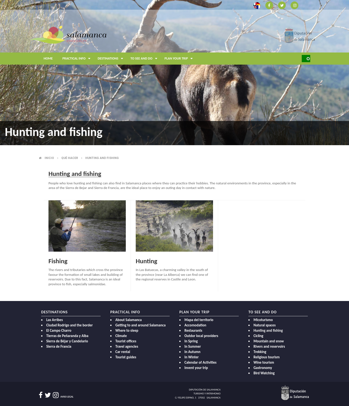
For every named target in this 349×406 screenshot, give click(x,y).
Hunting (146, 261)
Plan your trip (180, 59)
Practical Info (77, 59)
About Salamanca (128, 320)
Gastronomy (263, 368)
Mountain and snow (269, 341)
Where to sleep (126, 330)
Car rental (122, 352)
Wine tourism (264, 362)
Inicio (49, 158)
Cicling (258, 336)
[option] (174, 72)
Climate (121, 336)
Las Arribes (54, 320)
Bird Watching (264, 373)
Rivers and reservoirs (269, 346)
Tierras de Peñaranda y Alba (67, 336)
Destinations (112, 59)
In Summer (192, 346)
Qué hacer (69, 158)
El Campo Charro (58, 330)
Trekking (260, 352)
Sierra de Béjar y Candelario (67, 341)
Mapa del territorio (198, 320)
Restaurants (193, 330)
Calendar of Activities (200, 362)
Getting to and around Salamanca (140, 325)
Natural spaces (265, 325)
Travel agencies (126, 346)
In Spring (191, 341)
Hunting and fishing (102, 158)
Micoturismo (263, 320)
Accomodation (195, 325)
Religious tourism (267, 357)
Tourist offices (125, 341)
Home (48, 58)
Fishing (57, 261)
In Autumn (192, 352)
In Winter (191, 357)
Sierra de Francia (58, 346)
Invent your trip (196, 368)
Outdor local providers (201, 336)
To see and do (145, 59)
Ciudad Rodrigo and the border (69, 325)
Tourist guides (125, 357)
